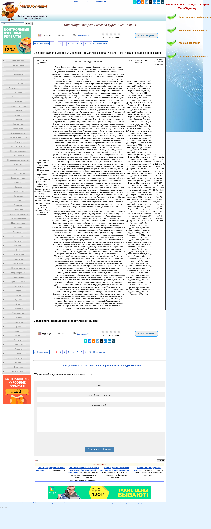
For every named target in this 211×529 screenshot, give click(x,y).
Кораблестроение (18, 178)
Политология (18, 263)
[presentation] (58, 440)
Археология (18, 74)
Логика (18, 200)
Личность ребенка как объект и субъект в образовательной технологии (83, 470)
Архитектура (18, 79)
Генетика (18, 110)
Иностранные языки (18, 151)
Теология (18, 318)
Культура (18, 187)
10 (90, 43)
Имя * (99, 385)
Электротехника (18, 372)
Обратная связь (101, 1)
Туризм (18, 327)
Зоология (18, 142)
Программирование (18, 273)
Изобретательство (18, 146)
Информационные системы (18, 160)
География (18, 115)
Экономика (18, 367)
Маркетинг (18, 205)
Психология (18, 286)
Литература (18, 196)
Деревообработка (18, 133)
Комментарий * (99, 405)
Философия (18, 345)
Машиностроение (18, 223)
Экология (18, 363)
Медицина (18, 227)
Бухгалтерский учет (18, 106)
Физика (18, 336)
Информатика (18, 155)
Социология (18, 300)
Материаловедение (18, 218)
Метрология (18, 241)
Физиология (18, 340)
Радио (18, 291)
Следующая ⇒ (100, 43)
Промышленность (18, 282)
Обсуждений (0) (83, 36)
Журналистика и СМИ (18, 137)
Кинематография (18, 173)
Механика (18, 245)
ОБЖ (18, 250)
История (18, 169)
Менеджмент (18, 232)
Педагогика (18, 259)
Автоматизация (18, 61)
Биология (18, 92)
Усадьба (18, 331)
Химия (18, 354)
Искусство (18, 164)
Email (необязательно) (99, 395)
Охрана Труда (18, 254)
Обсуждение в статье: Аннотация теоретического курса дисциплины (102, 365)
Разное (18, 295)
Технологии (18, 322)
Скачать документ (146, 35)
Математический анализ (18, 214)
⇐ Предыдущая (41, 43)
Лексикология (18, 191)
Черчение (18, 358)
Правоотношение (18, 268)
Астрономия (18, 83)
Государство (18, 124)
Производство (18, 277)
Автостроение (18, 65)
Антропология (18, 70)
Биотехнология (18, 97)
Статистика (18, 309)
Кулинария (18, 182)
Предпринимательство (18, 88)
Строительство (18, 313)
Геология (18, 119)
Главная (75, 1)
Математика (18, 209)
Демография (18, 128)
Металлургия (18, 236)
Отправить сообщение (99, 449)
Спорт (18, 304)
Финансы (18, 349)
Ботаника (18, 101)
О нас (87, 1)
